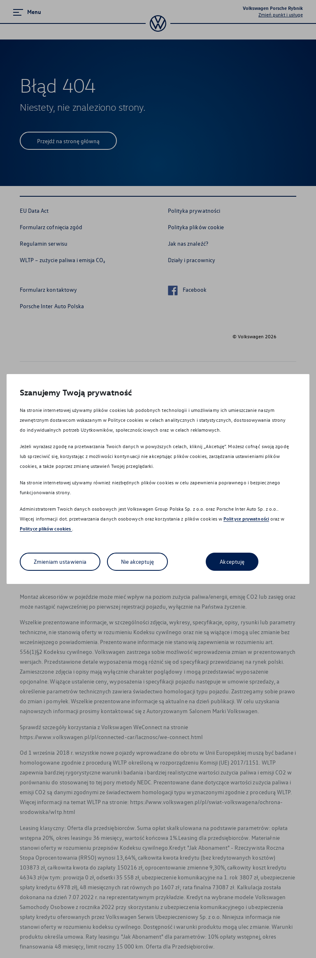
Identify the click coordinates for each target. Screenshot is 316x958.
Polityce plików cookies (46, 529)
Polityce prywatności (246, 519)
